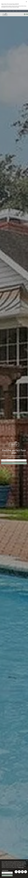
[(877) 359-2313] (20, 11)
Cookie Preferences (5, 870)
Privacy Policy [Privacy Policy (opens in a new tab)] (21, 867)
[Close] (27, 860)
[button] (10, 11)
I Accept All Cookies (7, 875)
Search (14, 463)
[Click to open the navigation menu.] (27, 14)
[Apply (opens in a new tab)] (25, 14)
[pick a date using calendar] (26, 460)
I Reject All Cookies (7, 872)
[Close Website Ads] (26, 1)
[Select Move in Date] (13, 460)
